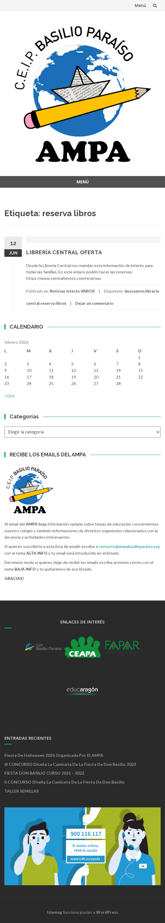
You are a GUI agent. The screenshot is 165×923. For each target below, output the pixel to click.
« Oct (9, 395)
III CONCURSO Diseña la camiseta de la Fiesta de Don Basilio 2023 (70, 764)
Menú (140, 5)
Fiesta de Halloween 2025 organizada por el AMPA (53, 755)
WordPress (107, 912)
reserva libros (53, 303)
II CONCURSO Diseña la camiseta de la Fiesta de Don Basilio (64, 781)
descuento (134, 291)
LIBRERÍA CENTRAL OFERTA (64, 252)
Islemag (54, 912)
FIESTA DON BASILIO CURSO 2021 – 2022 (44, 772)
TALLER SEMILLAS (21, 790)
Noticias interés (65, 291)
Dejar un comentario (94, 303)
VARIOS (88, 291)
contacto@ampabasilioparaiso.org (129, 546)
